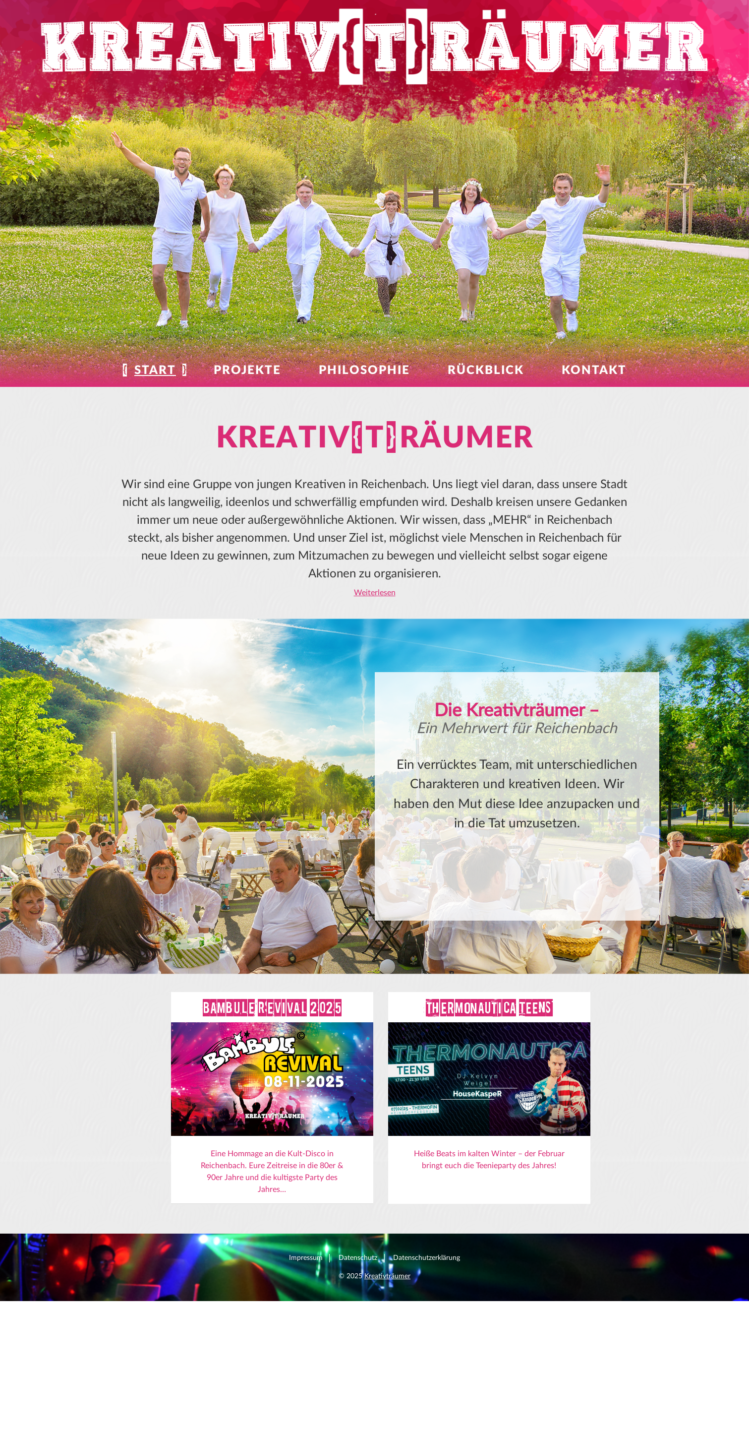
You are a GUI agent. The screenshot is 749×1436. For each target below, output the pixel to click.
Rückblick (486, 370)
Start (155, 370)
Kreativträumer (387, 1402)
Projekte (247, 370)
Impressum (306, 1383)
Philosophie (364, 370)
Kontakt (594, 370)
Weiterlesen (374, 592)
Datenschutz (358, 1383)
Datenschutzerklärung (426, 1383)
